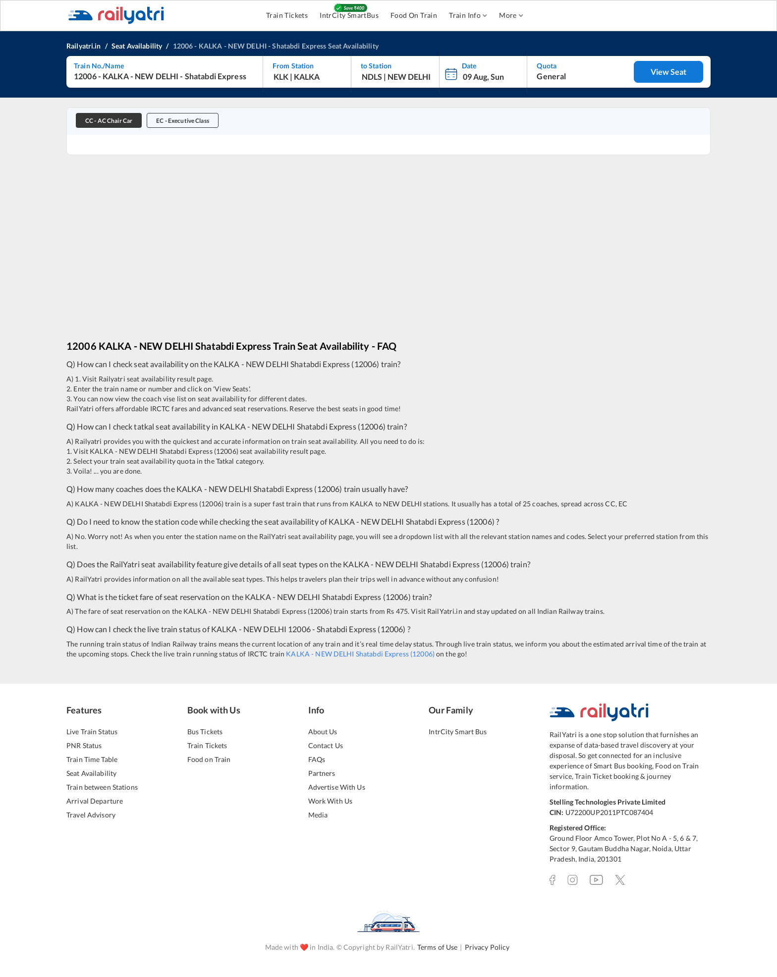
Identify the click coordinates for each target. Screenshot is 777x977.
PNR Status (84, 745)
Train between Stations (102, 787)
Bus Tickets (204, 731)
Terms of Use (437, 947)
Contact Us (325, 745)
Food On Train (414, 15)
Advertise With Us (336, 787)
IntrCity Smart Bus (458, 731)
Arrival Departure (94, 801)
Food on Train (209, 759)
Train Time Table (91, 759)
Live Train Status (91, 731)
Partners (321, 773)
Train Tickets (287, 15)
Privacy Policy (487, 947)
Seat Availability (91, 773)
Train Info (468, 15)
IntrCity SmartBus (349, 15)
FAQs (317, 759)
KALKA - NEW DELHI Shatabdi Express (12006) (360, 654)
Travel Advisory (90, 815)
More (511, 15)
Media (318, 815)
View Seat (668, 71)
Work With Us (330, 801)
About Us (322, 731)
